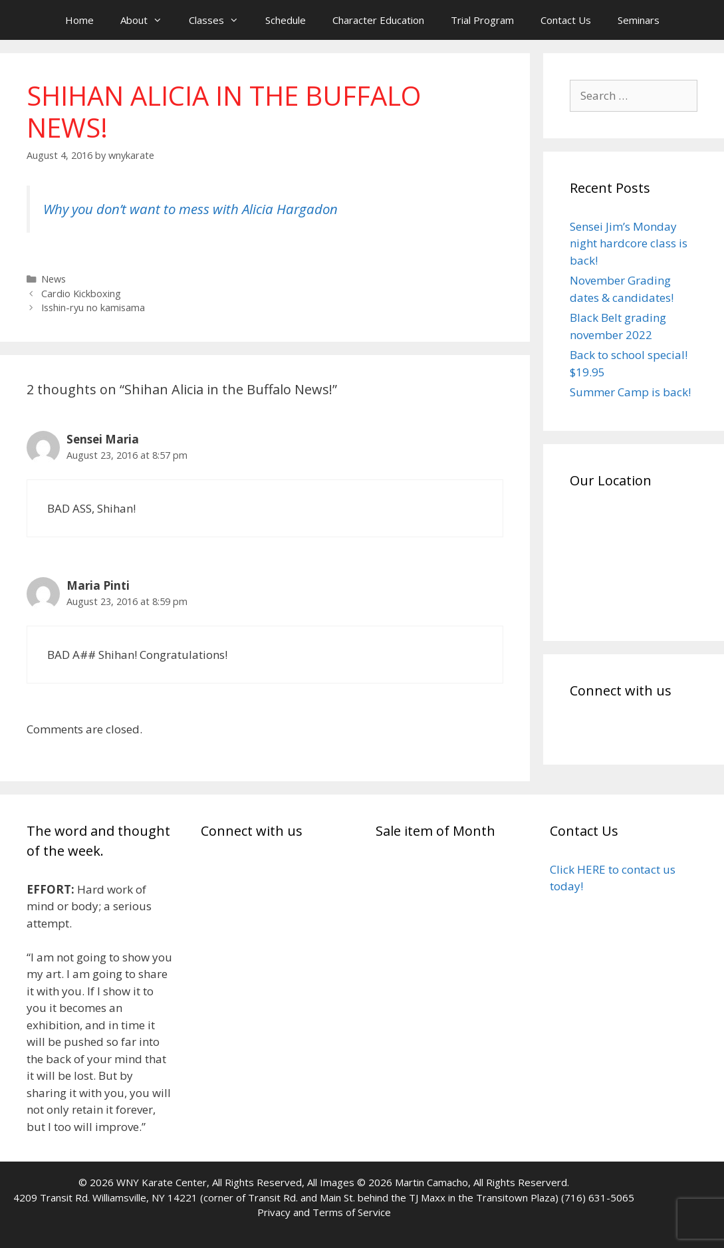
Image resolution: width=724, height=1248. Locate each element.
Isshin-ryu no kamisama (93, 307)
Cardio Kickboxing (81, 293)
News (53, 279)
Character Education (378, 20)
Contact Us (566, 20)
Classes (220, 20)
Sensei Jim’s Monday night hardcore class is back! (628, 243)
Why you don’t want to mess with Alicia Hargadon (190, 208)
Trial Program (482, 20)
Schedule (285, 20)
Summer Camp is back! (630, 392)
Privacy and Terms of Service (324, 1212)
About (148, 20)
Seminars (639, 20)
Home (79, 20)
